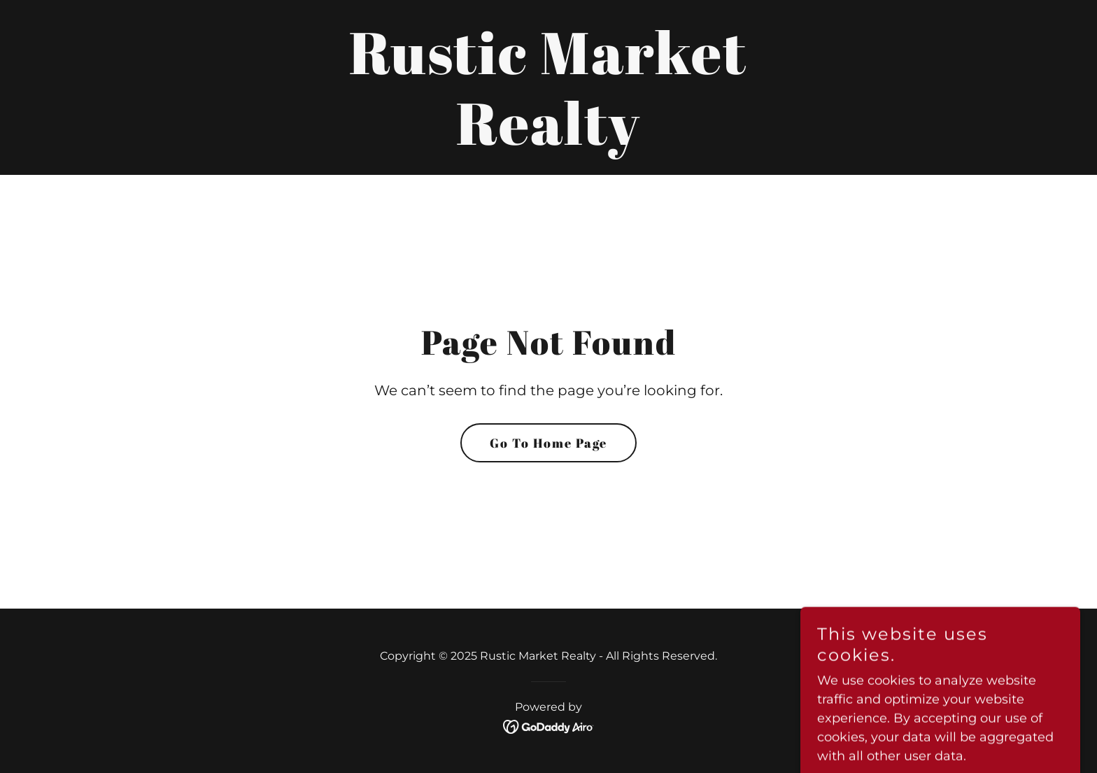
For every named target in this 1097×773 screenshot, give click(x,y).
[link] (548, 140)
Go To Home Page (548, 442)
